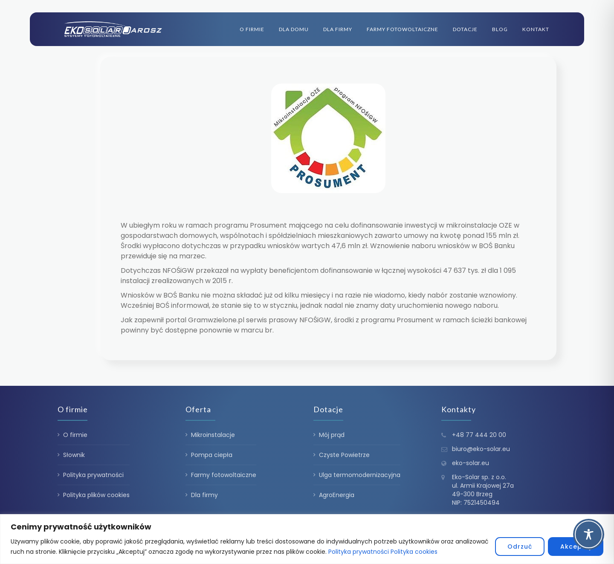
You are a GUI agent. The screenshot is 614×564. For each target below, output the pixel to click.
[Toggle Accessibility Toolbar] (588, 534)
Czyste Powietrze (344, 455)
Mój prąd (332, 435)
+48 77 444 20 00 (479, 435)
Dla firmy (337, 29)
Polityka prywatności (358, 551)
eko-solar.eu (470, 463)
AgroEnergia (336, 495)
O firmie (252, 29)
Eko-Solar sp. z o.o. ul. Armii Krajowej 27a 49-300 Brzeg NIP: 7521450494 (483, 490)
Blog (500, 29)
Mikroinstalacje (213, 435)
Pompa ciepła (211, 455)
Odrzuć (519, 546)
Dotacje (465, 29)
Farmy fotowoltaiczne (402, 29)
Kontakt (535, 29)
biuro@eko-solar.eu (481, 449)
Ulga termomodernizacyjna (359, 475)
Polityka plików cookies (96, 495)
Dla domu (294, 29)
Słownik (74, 455)
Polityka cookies (414, 551)
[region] (307, 539)
